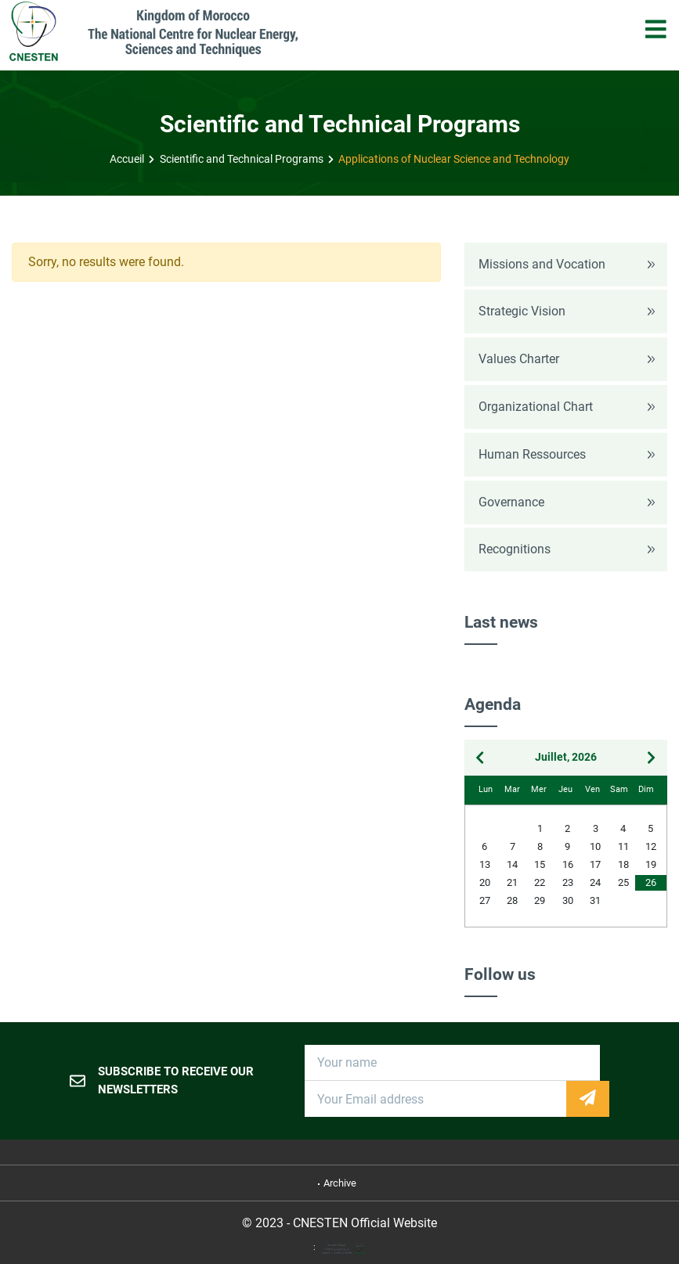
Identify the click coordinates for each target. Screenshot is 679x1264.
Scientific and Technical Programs (241, 159)
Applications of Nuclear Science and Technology (453, 159)
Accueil (127, 159)
